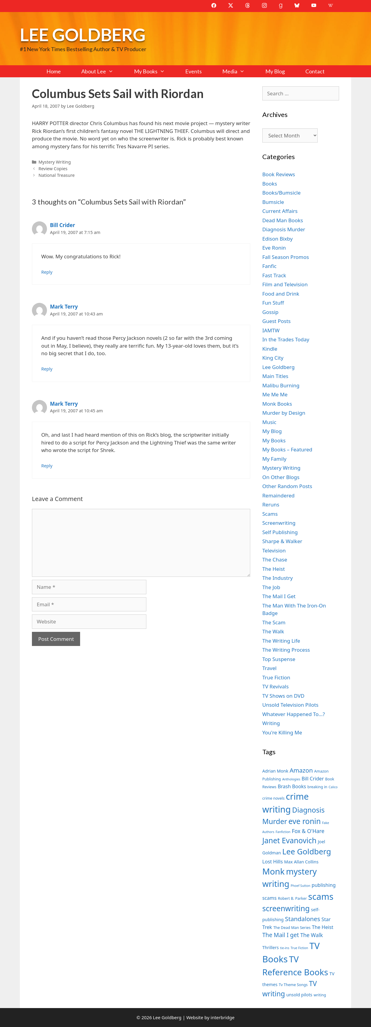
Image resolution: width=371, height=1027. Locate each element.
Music (269, 422)
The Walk (273, 631)
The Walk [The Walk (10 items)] (311, 935)
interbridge (222, 1017)
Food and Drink (280, 293)
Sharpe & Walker (282, 541)
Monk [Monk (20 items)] (273, 871)
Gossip (270, 312)
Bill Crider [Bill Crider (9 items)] (312, 778)
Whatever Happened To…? (293, 714)
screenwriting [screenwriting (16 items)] (286, 908)
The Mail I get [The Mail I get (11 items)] (280, 935)
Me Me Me (275, 394)
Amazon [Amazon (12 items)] (301, 770)
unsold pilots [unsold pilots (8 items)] (299, 995)
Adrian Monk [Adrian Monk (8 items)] (275, 771)
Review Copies (53, 168)
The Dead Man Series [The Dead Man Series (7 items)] (292, 927)
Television (274, 550)
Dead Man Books (282, 220)
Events (193, 71)
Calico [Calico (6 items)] (333, 787)
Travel (269, 668)
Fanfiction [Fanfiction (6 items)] (283, 832)
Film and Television (285, 284)
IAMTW (270, 330)
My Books (154, 71)
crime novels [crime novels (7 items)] (273, 798)
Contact (315, 71)
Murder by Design (283, 412)
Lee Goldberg (82, 34)
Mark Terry (64, 306)
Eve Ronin (274, 247)
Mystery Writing (55, 162)
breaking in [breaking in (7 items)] (317, 786)
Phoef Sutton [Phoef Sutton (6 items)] (300, 886)
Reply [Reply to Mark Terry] (46, 369)
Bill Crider (62, 225)
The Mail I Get (278, 596)
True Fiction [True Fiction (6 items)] (299, 948)
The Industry (277, 577)
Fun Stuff (273, 302)
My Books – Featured (287, 449)
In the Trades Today (285, 339)
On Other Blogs (280, 477)
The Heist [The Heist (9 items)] (322, 927)
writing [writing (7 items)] (319, 995)
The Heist (273, 568)
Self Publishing (280, 532)
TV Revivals (275, 686)
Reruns (270, 504)
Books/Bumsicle (281, 192)
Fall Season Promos (285, 257)
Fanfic (269, 266)
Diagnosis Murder (283, 229)
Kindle (269, 348)
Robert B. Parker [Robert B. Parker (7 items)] (292, 898)
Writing (271, 723)
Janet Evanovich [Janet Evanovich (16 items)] (289, 840)
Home (53, 71)
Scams (270, 513)
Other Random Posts (287, 486)
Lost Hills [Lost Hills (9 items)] (272, 861)
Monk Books (277, 403)
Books (269, 183)
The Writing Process (286, 649)
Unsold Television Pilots (290, 704)
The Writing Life (281, 640)
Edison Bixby (277, 238)
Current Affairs (280, 211)
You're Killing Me (282, 732)
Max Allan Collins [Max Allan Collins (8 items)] (301, 862)
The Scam (273, 622)
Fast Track (274, 275)
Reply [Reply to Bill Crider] (46, 272)
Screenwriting (278, 522)
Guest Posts (276, 321)
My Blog (275, 71)
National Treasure (57, 175)
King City (272, 357)
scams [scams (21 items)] (320, 896)
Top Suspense (278, 659)
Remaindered (278, 495)
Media (238, 71)
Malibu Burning (281, 385)
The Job (271, 587)
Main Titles (275, 376)
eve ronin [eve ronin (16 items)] (304, 821)
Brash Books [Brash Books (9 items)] (292, 786)
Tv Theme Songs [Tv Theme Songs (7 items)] (293, 984)
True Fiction (276, 677)
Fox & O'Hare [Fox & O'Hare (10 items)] (308, 831)
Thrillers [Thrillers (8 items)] (270, 947)
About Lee (102, 71)
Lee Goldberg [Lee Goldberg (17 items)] (306, 851)
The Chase (274, 559)
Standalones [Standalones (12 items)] (302, 919)
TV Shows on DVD (283, 695)
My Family (274, 458)
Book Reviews (278, 174)
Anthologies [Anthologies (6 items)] (291, 779)
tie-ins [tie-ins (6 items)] (284, 948)
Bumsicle (273, 201)
